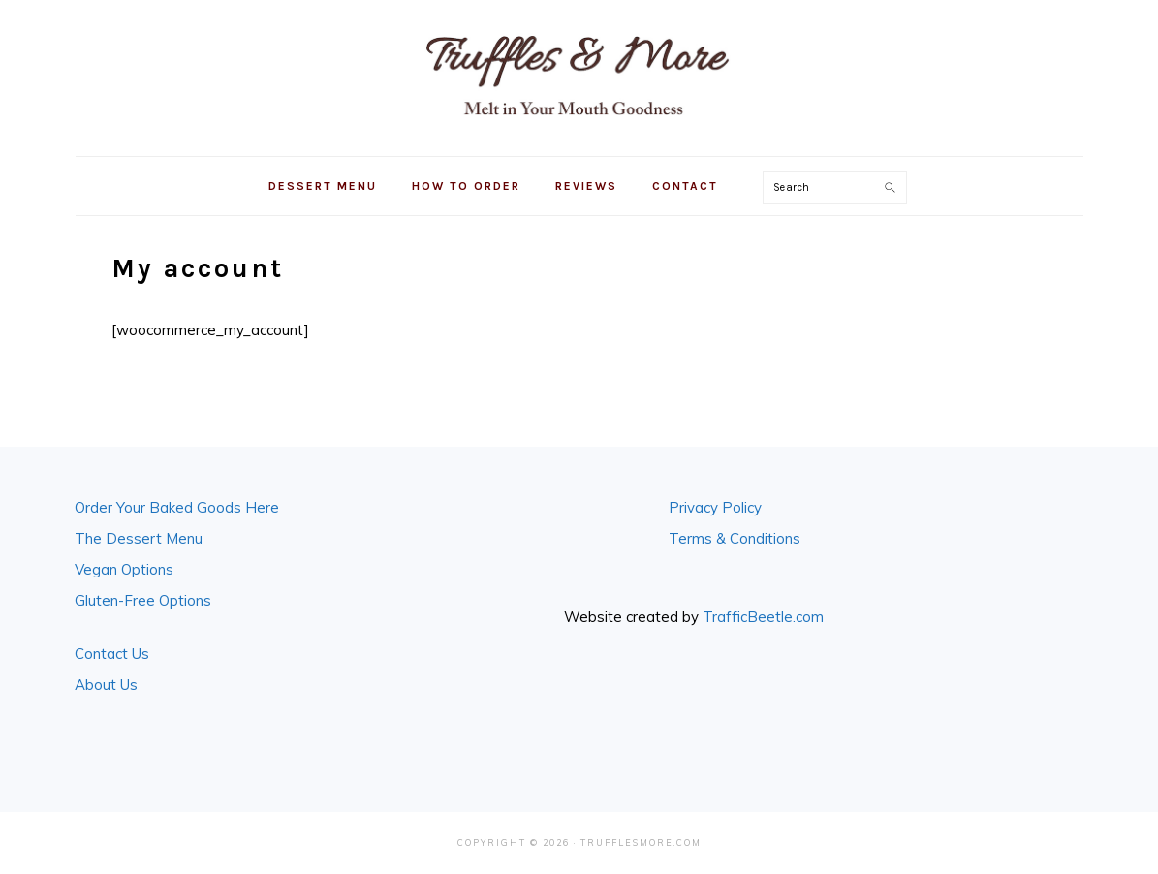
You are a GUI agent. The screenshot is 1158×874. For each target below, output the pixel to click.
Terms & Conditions (734, 538)
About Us (106, 684)
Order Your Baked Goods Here (177, 507)
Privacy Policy (715, 507)
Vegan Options (124, 569)
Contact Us (112, 653)
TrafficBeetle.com (763, 617)
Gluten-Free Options (143, 600)
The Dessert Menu (139, 538)
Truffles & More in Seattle (579, 74)
